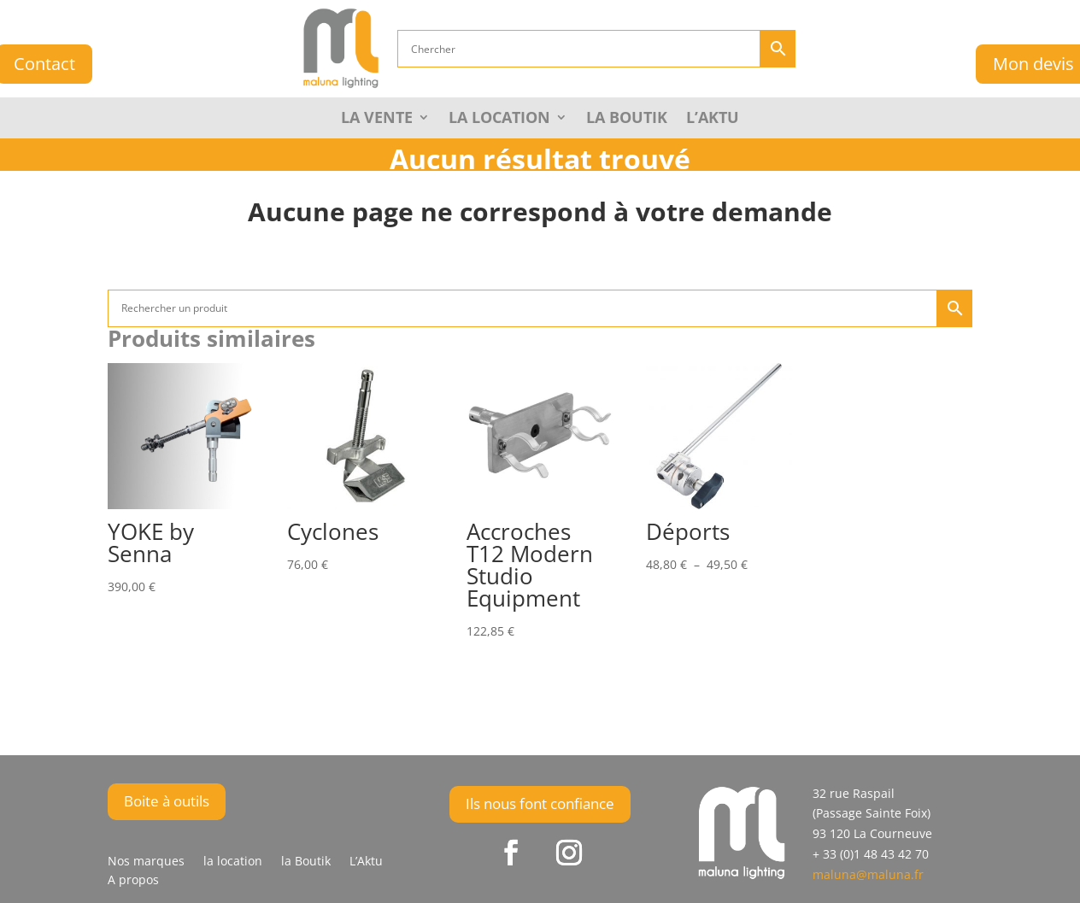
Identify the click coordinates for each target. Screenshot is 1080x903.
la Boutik (626, 119)
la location (232, 862)
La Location (499, 119)
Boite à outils (166, 801)
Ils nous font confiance (540, 803)
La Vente (377, 119)
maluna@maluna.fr (868, 874)
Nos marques (146, 862)
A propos (133, 881)
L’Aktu (712, 119)
